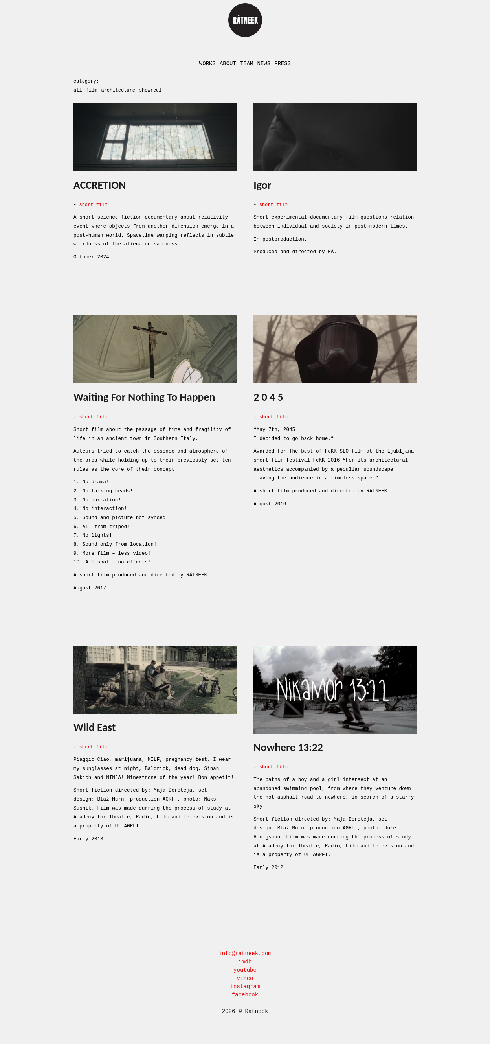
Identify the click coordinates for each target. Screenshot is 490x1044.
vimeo (245, 975)
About (228, 63)
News (264, 63)
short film (93, 203)
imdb (245, 959)
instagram (245, 983)
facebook (245, 992)
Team (246, 63)
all (77, 89)
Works (207, 63)
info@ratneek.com (244, 950)
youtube (245, 967)
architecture (118, 89)
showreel (150, 89)
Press (282, 63)
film (91, 89)
